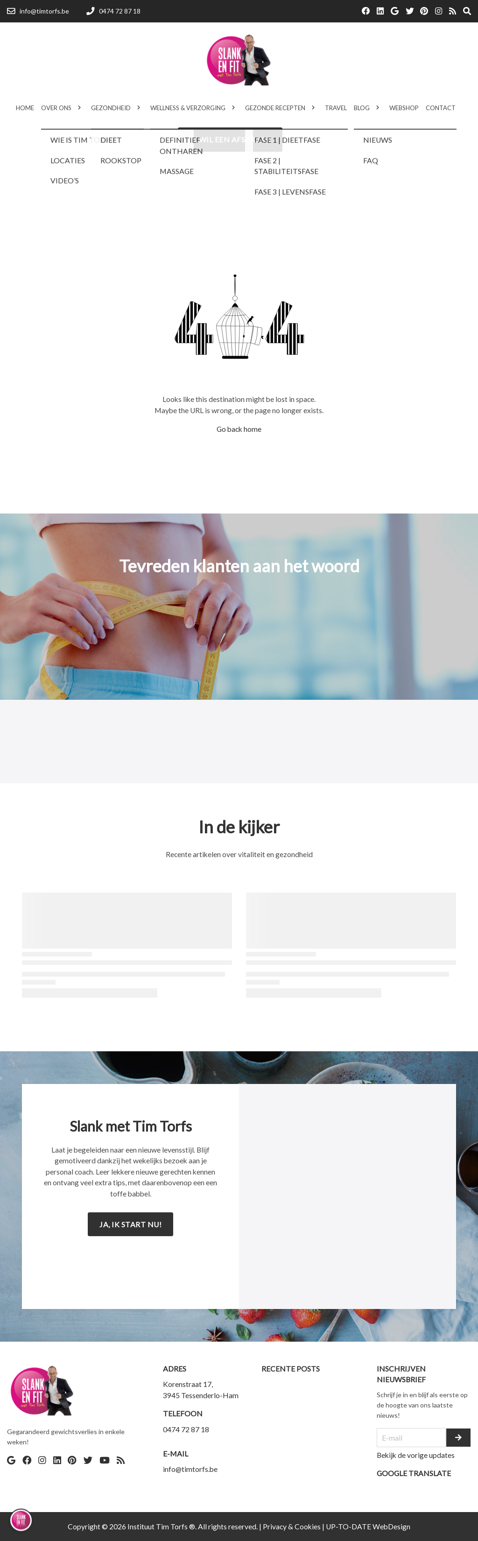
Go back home (239, 428)
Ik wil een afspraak (230, 139)
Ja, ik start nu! (130, 1224)
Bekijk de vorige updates (416, 1454)
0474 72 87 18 (186, 1429)
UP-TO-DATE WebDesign (368, 1526)
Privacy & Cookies (291, 1526)
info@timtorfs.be (190, 1468)
